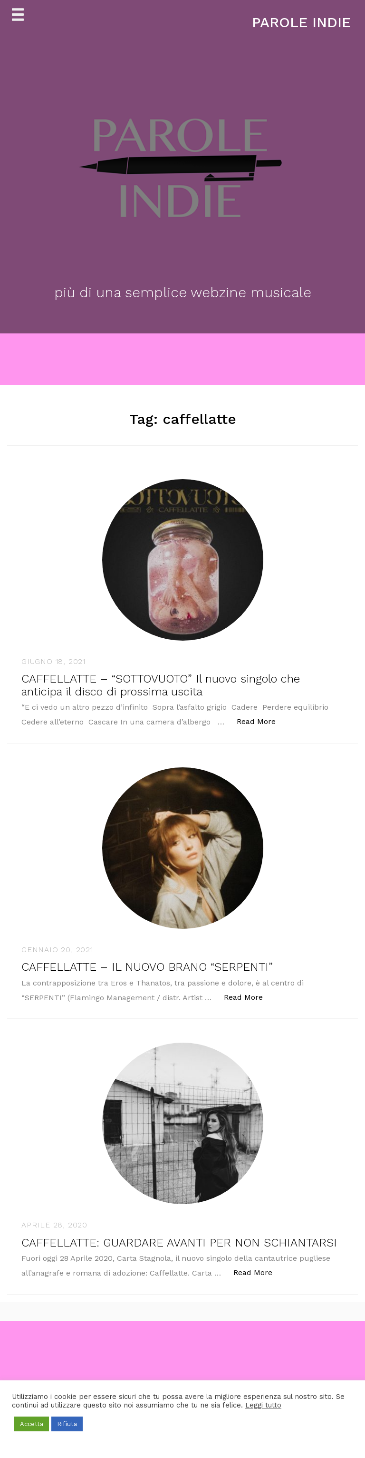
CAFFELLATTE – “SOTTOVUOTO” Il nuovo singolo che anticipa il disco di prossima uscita (160, 685)
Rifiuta (67, 1424)
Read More (261, 721)
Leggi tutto (263, 1405)
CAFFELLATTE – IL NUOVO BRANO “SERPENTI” (147, 967)
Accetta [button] (31, 1424)
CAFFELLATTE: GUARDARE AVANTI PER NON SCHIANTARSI (179, 1242)
